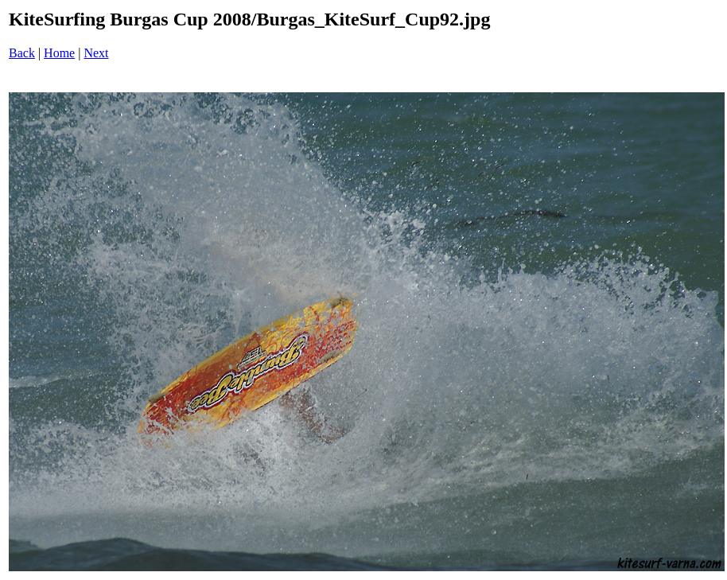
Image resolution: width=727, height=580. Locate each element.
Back (22, 53)
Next (96, 53)
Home (59, 53)
